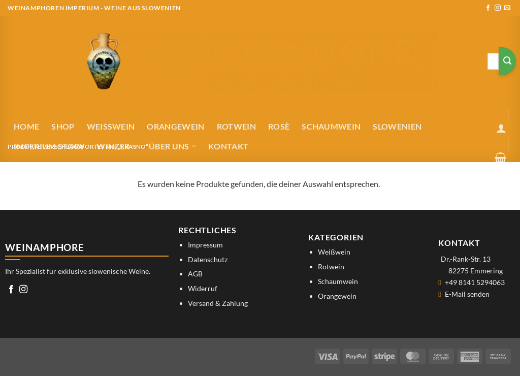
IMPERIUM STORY (49, 146)
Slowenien (397, 126)
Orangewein (175, 126)
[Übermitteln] (507, 61)
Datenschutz (208, 259)
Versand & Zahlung (218, 303)
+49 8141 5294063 (475, 282)
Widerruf (202, 288)
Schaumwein (331, 126)
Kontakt (228, 146)
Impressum (205, 244)
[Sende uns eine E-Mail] (507, 8)
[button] (501, 128)
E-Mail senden (467, 294)
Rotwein (236, 126)
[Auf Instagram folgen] (498, 8)
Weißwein (111, 126)
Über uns (172, 146)
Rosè (278, 126)
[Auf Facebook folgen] (488, 8)
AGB (195, 273)
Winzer (116, 146)
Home (26, 126)
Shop (62, 126)
